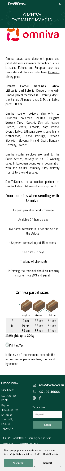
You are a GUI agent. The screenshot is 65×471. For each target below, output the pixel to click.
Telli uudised (39, 423)
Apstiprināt (18, 463)
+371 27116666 (49, 407)
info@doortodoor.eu (50, 400)
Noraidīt (47, 463)
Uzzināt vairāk (50, 454)
